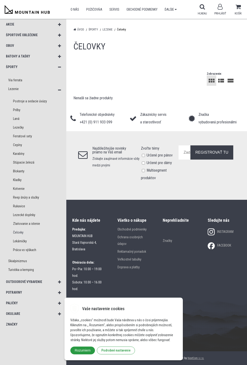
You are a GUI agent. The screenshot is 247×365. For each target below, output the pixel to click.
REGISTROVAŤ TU (211, 152)
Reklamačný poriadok (131, 251)
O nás (75, 9)
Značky (167, 241)
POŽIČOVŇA (94, 9)
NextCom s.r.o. (196, 358)
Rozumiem (83, 350)
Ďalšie (171, 9)
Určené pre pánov (160, 155)
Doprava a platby (128, 267)
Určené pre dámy (159, 163)
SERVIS (114, 9)
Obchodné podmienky (141, 9)
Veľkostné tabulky (129, 259)
